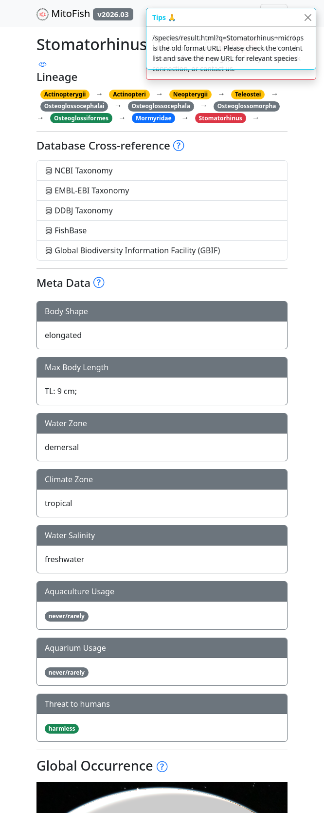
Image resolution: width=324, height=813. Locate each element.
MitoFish (84, 13)
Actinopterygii (65, 94)
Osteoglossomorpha (246, 106)
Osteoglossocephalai (74, 106)
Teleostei (248, 94)
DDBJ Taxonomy (79, 210)
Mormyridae (154, 118)
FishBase (66, 230)
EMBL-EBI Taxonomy (87, 190)
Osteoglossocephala (161, 106)
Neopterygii (190, 94)
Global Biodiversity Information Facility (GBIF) (132, 250)
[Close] (308, 17)
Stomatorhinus (220, 118)
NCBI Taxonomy (79, 170)
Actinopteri (129, 94)
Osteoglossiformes (81, 118)
